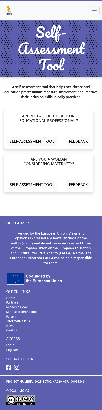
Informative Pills (18, 321)
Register (12, 350)
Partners (12, 302)
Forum (11, 316)
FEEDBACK (78, 141)
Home (10, 298)
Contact (11, 330)
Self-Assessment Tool (32, 141)
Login (10, 345)
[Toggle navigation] (94, 10)
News (10, 326)
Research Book (17, 307)
